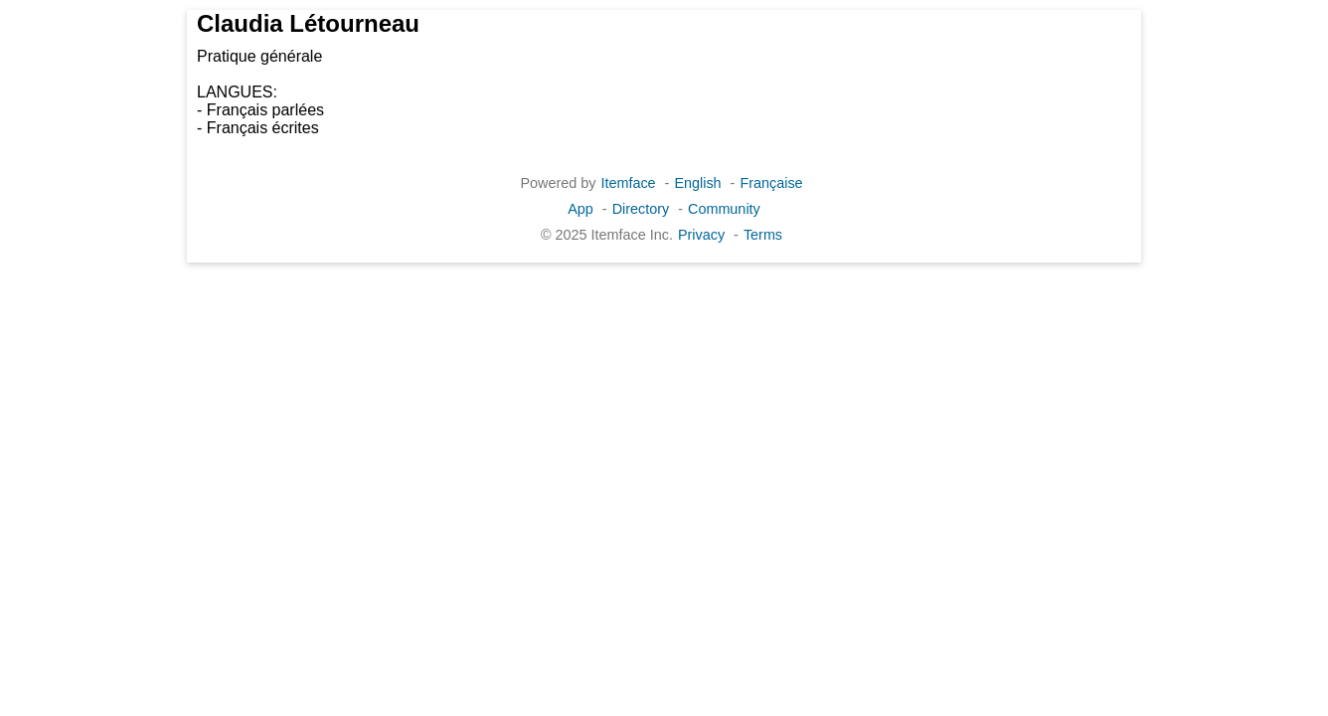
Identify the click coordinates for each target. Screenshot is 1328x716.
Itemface (627, 183)
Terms (763, 235)
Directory (641, 209)
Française (771, 183)
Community (724, 209)
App (580, 209)
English (697, 183)
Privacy (701, 235)
